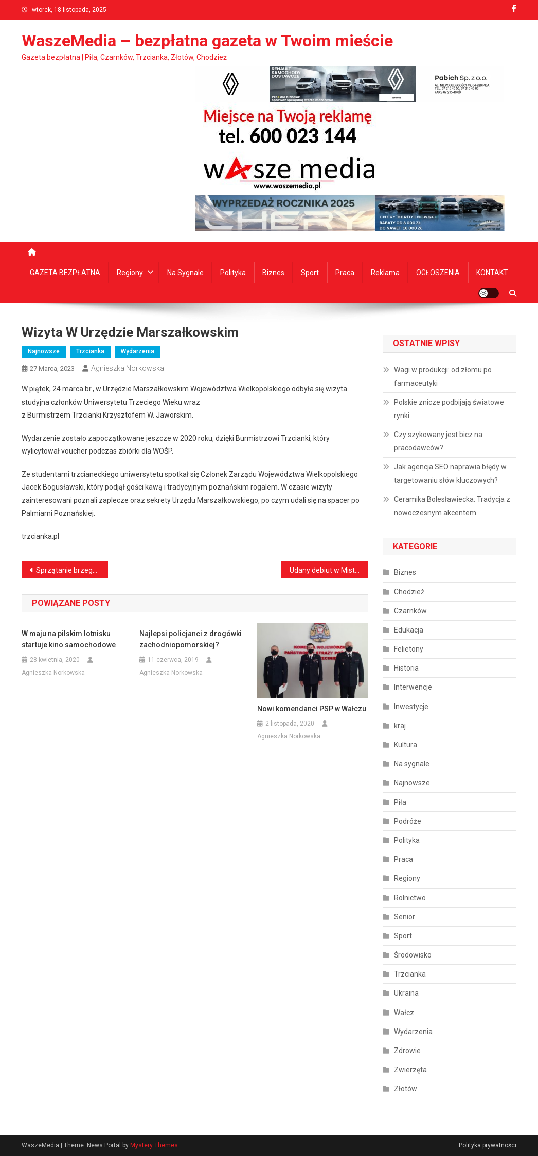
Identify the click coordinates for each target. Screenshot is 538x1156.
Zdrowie (407, 1050)
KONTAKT (492, 272)
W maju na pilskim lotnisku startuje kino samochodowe (69, 639)
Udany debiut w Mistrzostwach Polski (329, 570)
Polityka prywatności (487, 1145)
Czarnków (410, 611)
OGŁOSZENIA (438, 272)
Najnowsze (44, 351)
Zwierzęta (410, 1069)
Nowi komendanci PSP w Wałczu (311, 709)
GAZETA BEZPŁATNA (65, 272)
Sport (310, 272)
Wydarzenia (137, 351)
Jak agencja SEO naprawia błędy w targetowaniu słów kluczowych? (450, 473)
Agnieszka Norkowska (127, 368)
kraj (400, 725)
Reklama (385, 272)
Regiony (130, 272)
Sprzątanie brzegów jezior (72, 570)
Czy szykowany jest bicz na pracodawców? (438, 441)
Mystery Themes (154, 1145)
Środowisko (413, 955)
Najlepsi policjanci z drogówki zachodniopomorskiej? (190, 639)
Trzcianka (90, 351)
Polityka (233, 272)
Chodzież (409, 592)
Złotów (405, 1089)
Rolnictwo (410, 898)
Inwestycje (411, 706)
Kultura (405, 744)
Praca (344, 272)
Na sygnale (185, 272)
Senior (404, 917)
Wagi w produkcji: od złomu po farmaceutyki (443, 376)
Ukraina (406, 993)
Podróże (407, 821)
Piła (400, 802)
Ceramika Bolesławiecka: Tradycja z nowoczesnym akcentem (452, 506)
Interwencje (413, 687)
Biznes (273, 272)
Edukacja (408, 630)
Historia (406, 668)
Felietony (408, 649)
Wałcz (404, 1012)
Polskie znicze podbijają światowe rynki (449, 409)
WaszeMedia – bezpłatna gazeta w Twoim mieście (207, 40)
